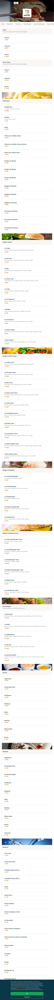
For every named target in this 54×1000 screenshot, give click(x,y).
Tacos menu (10, 24)
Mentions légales (36, 3)
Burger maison (27, 24)
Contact (26, 3)
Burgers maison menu (39, 24)
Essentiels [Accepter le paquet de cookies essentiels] (27, 997)
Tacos (2, 24)
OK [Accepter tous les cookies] (27, 993)
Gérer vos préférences (21, 988)
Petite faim (18, 24)
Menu (16, 3)
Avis (21, 3)
